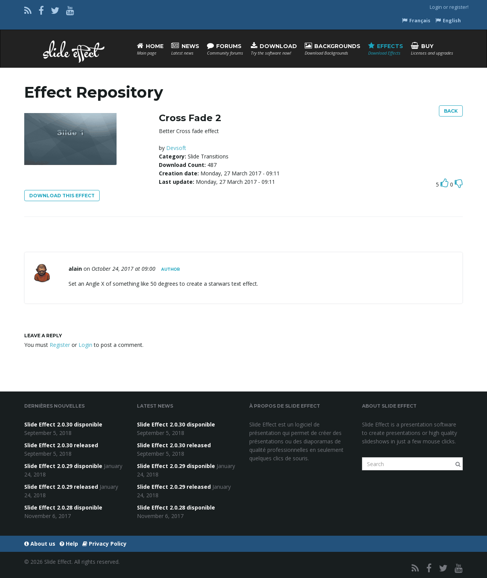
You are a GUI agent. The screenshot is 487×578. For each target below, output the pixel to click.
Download (274, 49)
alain (75, 268)
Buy (432, 49)
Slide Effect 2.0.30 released (61, 445)
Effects (385, 49)
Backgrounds (332, 49)
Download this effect (62, 195)
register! (459, 7)
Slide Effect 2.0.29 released (61, 486)
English (448, 20)
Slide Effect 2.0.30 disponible (63, 424)
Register (60, 344)
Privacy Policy (104, 543)
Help (69, 543)
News (185, 49)
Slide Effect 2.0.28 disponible (63, 507)
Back (451, 111)
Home (150, 49)
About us (39, 543)
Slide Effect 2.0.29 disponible (63, 466)
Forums (225, 49)
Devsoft (176, 148)
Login (436, 7)
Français (416, 20)
